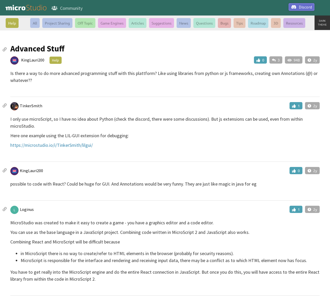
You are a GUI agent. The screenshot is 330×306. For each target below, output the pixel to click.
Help (12, 23)
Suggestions (161, 23)
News (183, 23)
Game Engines (112, 23)
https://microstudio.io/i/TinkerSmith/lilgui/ (51, 145)
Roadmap (258, 23)
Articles (137, 23)
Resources (294, 23)
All (35, 23)
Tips (239, 23)
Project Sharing (57, 23)
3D (276, 23)
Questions (204, 23)
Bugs (224, 23)
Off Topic (85, 23)
